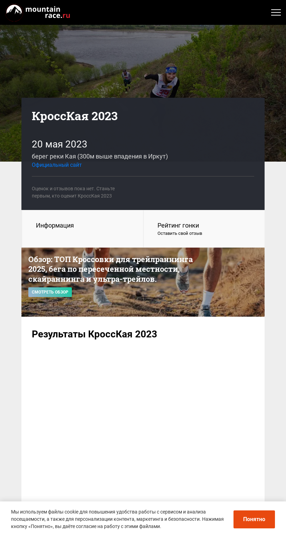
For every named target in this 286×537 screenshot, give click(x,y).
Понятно (254, 519)
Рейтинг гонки (204, 229)
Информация (55, 225)
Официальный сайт (57, 165)
